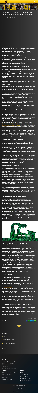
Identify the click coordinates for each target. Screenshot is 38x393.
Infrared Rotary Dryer (8, 286)
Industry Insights (6, 340)
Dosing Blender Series (7, 344)
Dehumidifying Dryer (6, 351)
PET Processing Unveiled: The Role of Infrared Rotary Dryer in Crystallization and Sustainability (18, 13)
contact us (24, 308)
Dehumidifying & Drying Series (9, 363)
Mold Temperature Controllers (8, 341)
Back (19, 326)
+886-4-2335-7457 (25, 376)
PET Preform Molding (7, 374)
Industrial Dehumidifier (7, 337)
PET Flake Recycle (6, 377)
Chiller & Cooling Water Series (8, 339)
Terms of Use (16, 391)
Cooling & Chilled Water (8, 379)
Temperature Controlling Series (9, 361)
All (4, 336)
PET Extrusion (6, 376)
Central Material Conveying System (9, 343)
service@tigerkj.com (26, 378)
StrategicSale (21, 388)
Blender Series (6, 366)
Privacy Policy (22, 391)
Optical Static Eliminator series (9, 368)
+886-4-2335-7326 (25, 374)
